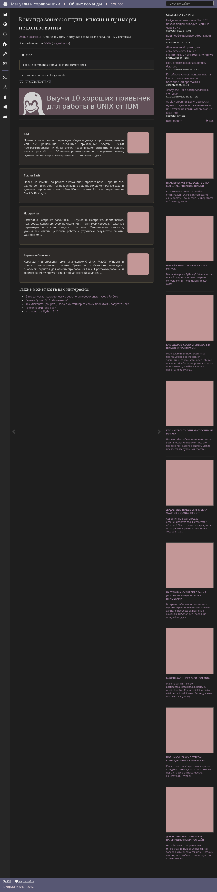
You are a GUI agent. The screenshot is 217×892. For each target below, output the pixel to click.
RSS (210, 121)
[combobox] (190, 3)
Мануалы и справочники (35, 4)
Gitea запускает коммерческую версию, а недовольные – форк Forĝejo (71, 296)
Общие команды (85, 4)
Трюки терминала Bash (40, 307)
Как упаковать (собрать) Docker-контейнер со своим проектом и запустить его (77, 303)
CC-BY (47, 43)
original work (61, 43)
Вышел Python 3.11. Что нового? (46, 300)
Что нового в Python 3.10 (41, 311)
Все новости (174, 121)
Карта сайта (24, 881)
